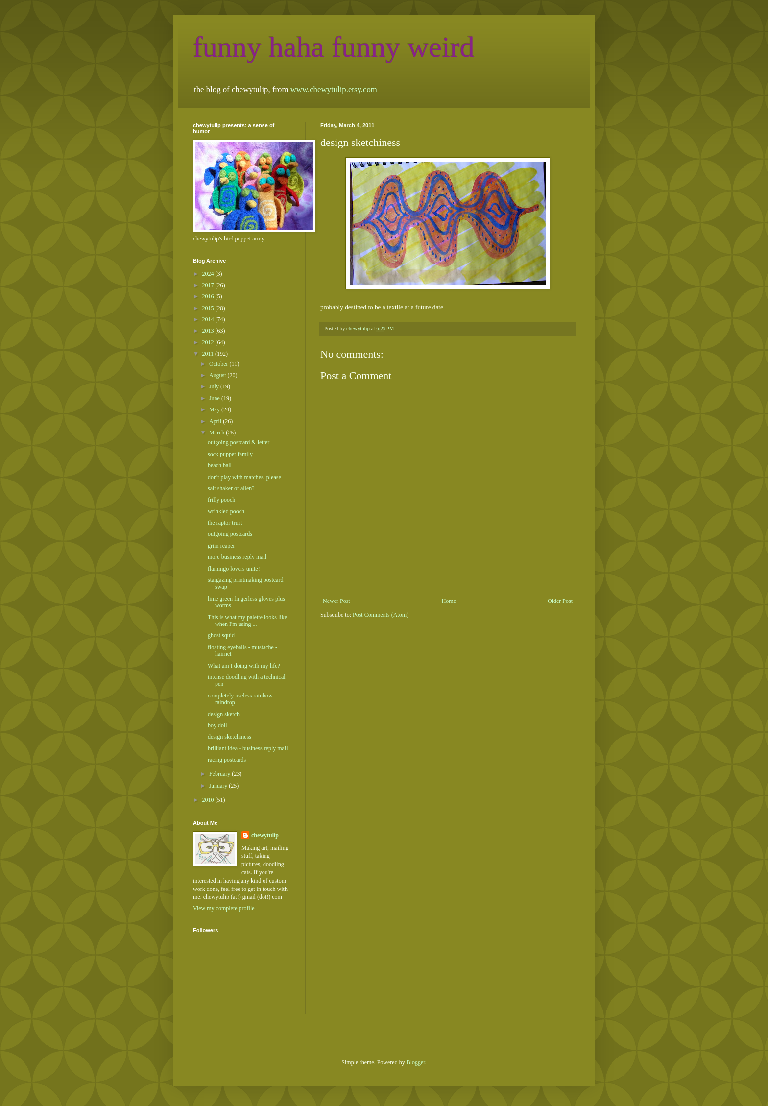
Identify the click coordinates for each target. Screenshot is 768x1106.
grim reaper (221, 545)
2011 (209, 353)
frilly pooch (221, 499)
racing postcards (227, 759)
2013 (209, 330)
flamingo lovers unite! (234, 568)
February (220, 773)
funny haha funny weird (334, 47)
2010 (209, 799)
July (214, 386)
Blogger (416, 1062)
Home (449, 601)
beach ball (220, 465)
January (219, 785)
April (216, 421)
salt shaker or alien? (231, 488)
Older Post (560, 601)
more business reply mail (237, 556)
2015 (209, 308)
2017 (209, 285)
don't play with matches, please (244, 477)
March (217, 432)
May (215, 409)
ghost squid (221, 635)
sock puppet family (230, 454)
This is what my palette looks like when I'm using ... (247, 620)
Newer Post (336, 601)
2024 (209, 273)
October (219, 364)
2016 (209, 296)
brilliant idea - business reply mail (248, 748)
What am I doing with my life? (244, 665)
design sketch (224, 714)
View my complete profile (224, 908)
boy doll (217, 725)
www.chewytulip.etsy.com (333, 89)
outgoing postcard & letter (238, 442)
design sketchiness (229, 736)
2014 (209, 319)
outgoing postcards (230, 533)
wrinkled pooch (226, 511)
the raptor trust (225, 522)
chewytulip (265, 835)
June (215, 398)
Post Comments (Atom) (380, 614)
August (218, 375)
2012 (209, 342)
